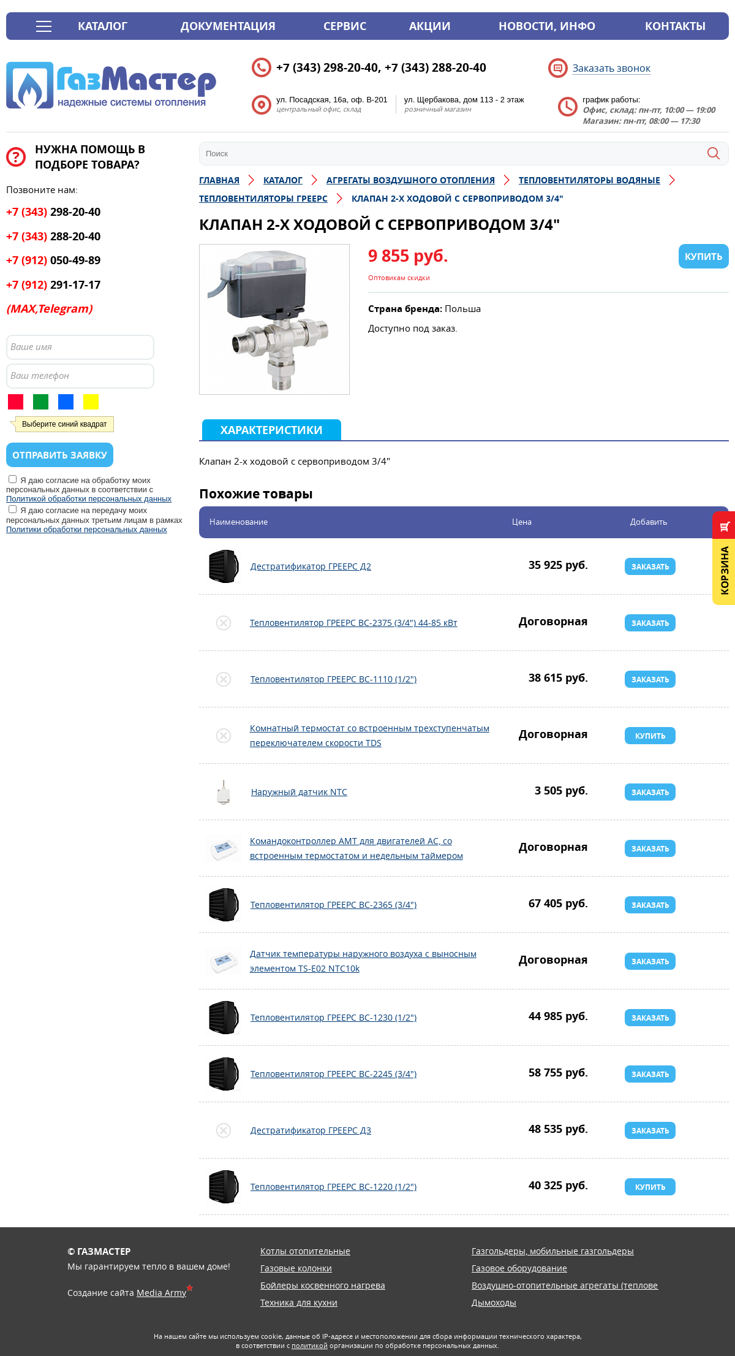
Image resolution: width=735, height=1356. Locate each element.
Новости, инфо (547, 26)
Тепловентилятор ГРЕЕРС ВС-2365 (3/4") (223, 904)
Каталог (102, 26)
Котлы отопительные (305, 1251)
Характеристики (272, 430)
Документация (228, 26)
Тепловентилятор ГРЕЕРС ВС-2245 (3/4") (223, 1074)
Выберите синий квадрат (64, 424)
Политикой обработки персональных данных (89, 498)
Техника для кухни (298, 1302)
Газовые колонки (296, 1268)
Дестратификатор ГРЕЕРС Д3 (223, 1130)
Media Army (161, 1292)
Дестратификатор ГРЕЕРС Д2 (223, 566)
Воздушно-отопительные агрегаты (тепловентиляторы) (589, 1285)
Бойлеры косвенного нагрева (322, 1285)
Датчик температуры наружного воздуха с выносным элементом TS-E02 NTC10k (223, 961)
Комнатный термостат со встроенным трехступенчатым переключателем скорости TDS (223, 735)
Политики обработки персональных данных (86, 529)
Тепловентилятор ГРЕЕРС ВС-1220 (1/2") (223, 1186)
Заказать (650, 567)
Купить (650, 736)
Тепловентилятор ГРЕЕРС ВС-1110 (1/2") (223, 679)
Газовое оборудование (519, 1268)
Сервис (344, 26)
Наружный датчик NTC (223, 792)
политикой (310, 1345)
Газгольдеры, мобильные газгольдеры (553, 1251)
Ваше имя (31, 346)
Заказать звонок (611, 68)
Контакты (675, 26)
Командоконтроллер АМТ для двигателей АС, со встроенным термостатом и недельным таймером (223, 848)
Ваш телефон (39, 375)
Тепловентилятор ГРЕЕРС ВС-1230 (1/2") (223, 1017)
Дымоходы (494, 1302)
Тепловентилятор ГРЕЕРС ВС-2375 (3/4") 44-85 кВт (223, 622)
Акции (430, 26)
